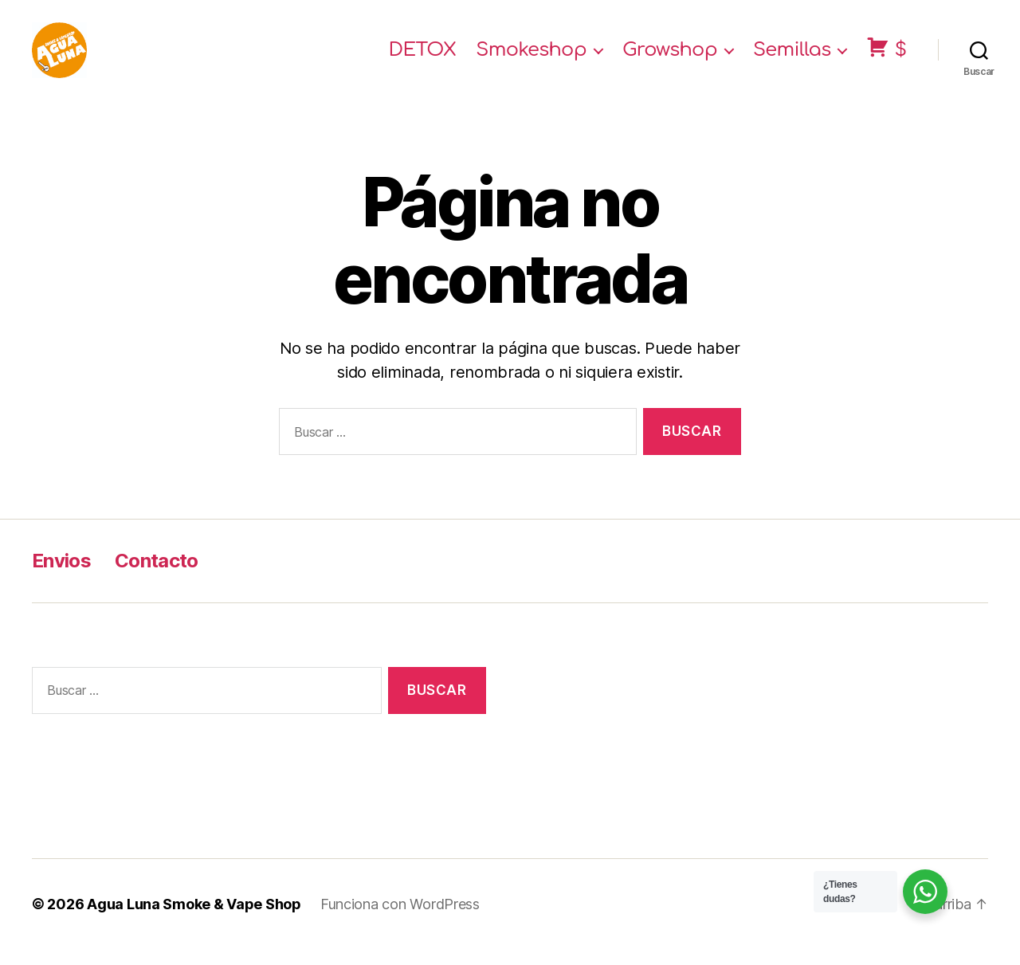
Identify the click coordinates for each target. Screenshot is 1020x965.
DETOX (423, 58)
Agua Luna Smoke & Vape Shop (194, 920)
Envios (61, 576)
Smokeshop (531, 58)
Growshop (669, 58)
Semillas (792, 58)
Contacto (156, 576)
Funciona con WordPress (400, 920)
